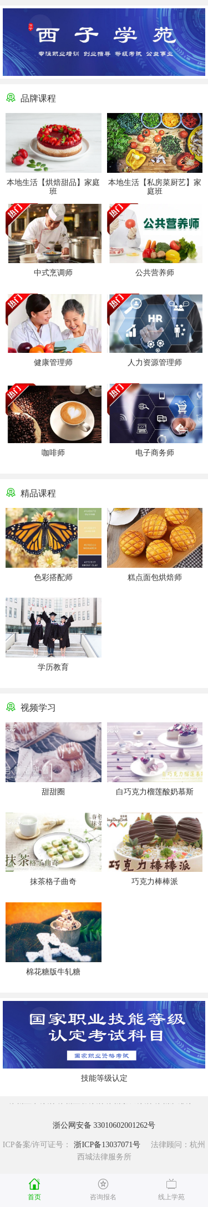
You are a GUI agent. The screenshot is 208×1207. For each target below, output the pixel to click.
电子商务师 (154, 453)
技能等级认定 (104, 1078)
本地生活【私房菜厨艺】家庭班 (154, 186)
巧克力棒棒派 (154, 881)
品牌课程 (38, 98)
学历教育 (53, 667)
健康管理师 (53, 362)
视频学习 (38, 707)
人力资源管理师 (155, 362)
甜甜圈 (53, 792)
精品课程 (38, 493)
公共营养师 (154, 273)
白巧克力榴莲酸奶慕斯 (155, 792)
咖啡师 (53, 453)
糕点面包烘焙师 (155, 577)
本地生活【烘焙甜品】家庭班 (53, 186)
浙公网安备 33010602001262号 (104, 1125)
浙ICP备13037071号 (107, 1145)
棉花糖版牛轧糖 (53, 972)
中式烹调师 (53, 273)
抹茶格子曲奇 (53, 881)
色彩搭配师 (53, 577)
